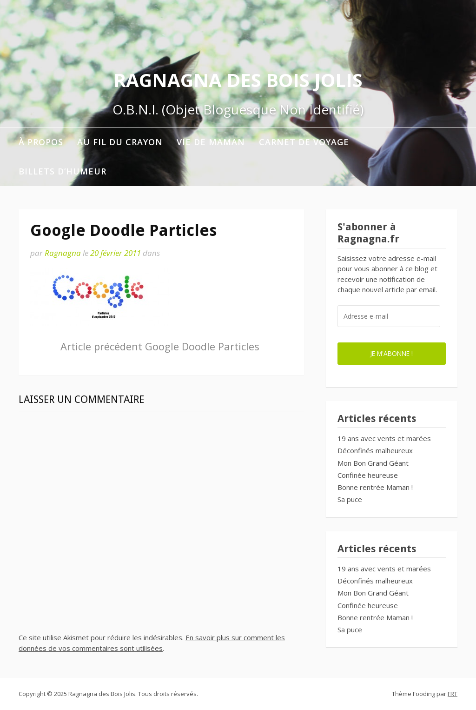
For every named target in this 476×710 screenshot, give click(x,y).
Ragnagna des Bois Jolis (238, 80)
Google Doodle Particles (159, 346)
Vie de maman (211, 141)
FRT (452, 694)
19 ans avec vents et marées (384, 438)
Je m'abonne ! (391, 353)
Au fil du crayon (120, 141)
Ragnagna (63, 253)
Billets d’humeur (62, 171)
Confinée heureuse (367, 475)
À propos (41, 141)
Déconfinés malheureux (375, 450)
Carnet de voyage (304, 141)
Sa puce (349, 499)
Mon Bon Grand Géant (373, 463)
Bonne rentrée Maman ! (375, 487)
